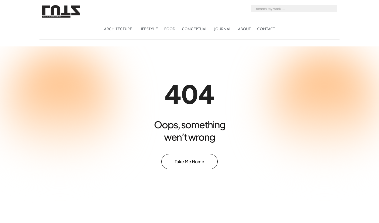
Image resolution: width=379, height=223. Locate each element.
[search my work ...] (331, 9)
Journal (223, 29)
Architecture (118, 29)
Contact (266, 29)
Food (170, 29)
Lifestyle (148, 29)
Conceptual (195, 29)
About (244, 29)
